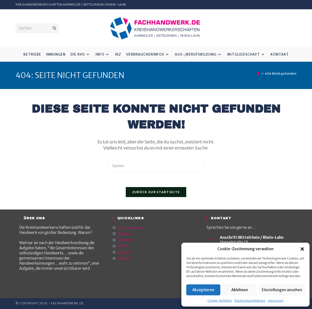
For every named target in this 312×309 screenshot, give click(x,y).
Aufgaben (125, 234)
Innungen (125, 252)
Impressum (275, 300)
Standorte (125, 240)
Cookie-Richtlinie (219, 300)
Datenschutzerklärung (249, 300)
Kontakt (124, 246)
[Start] (258, 73)
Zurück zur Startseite (156, 192)
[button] (302, 249)
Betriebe (124, 258)
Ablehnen (239, 290)
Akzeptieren (203, 290)
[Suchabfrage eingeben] (156, 166)
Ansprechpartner (131, 228)
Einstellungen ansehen (282, 290)
